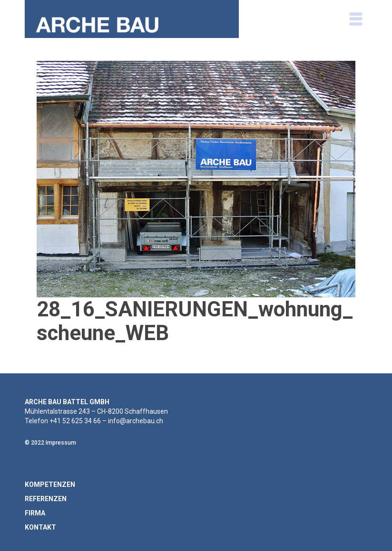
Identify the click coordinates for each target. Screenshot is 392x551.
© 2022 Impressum (50, 442)
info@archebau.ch (135, 421)
